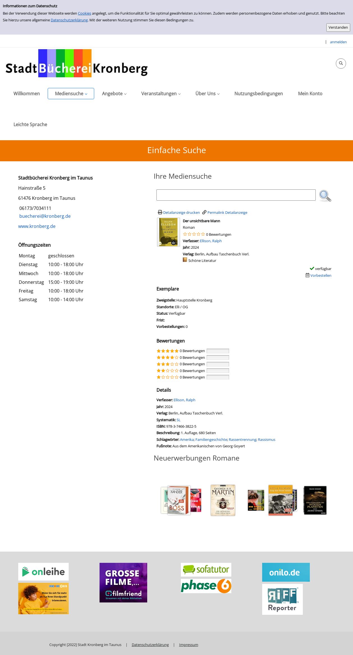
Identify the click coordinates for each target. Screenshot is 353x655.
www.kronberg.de (37, 226)
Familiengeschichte (211, 439)
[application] (71, 93)
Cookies (84, 13)
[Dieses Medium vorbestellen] (317, 275)
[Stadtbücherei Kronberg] (76, 62)
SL (179, 419)
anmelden (338, 41)
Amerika (187, 439)
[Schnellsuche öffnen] (341, 63)
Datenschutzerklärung (69, 19)
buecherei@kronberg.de (44, 216)
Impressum (188, 644)
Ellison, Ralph (211, 240)
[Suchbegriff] (236, 195)
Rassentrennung (242, 439)
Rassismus (266, 439)
